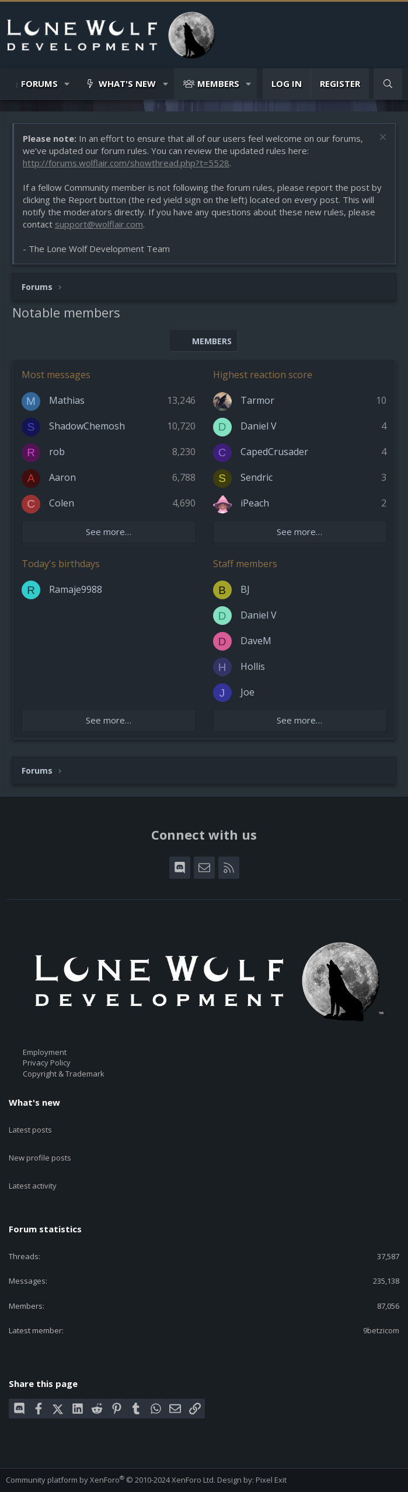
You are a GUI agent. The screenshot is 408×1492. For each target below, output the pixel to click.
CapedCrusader (274, 451)
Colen (61, 503)
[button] (67, 83)
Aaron (62, 477)
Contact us (24, 1478)
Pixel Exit (271, 1451)
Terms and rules (78, 1478)
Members (218, 83)
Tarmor (257, 400)
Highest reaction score (262, 374)
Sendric (256, 477)
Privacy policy (137, 1478)
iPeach (254, 503)
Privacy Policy (47, 1062)
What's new (127, 83)
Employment (45, 1052)
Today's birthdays (61, 563)
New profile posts (40, 1143)
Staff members (245, 563)
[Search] (388, 83)
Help (176, 1478)
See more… (108, 531)
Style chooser (35, 1468)
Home (200, 1478)
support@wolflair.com (99, 224)
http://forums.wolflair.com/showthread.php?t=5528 (126, 163)
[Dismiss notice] (381, 138)
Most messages (56, 374)
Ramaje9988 (75, 589)
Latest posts (30, 1122)
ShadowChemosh (87, 426)
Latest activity (33, 1164)
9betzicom (381, 1302)
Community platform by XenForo (110, 1451)
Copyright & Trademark (63, 1073)
